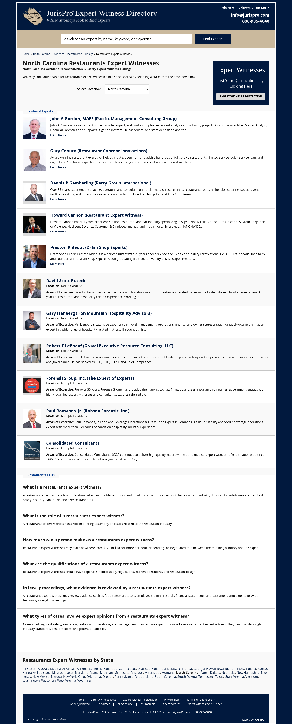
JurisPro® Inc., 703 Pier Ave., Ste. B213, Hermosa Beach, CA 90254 (124, 712)
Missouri (137, 672)
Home (26, 54)
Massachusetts (62, 672)
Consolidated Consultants (72, 443)
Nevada (56, 676)
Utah (228, 676)
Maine (94, 672)
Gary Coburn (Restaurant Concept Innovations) (98, 151)
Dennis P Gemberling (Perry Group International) (100, 183)
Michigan (106, 672)
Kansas (263, 669)
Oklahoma (93, 676)
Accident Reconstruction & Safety (73, 54)
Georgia (199, 669)
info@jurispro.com (250, 15)
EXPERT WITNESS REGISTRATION (241, 96)
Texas (219, 676)
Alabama (54, 669)
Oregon (107, 676)
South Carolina (165, 676)
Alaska (42, 669)
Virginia (238, 676)
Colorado (110, 669)
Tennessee (206, 676)
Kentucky (29, 672)
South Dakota (187, 676)
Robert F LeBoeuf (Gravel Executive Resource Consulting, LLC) (109, 346)
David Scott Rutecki (66, 281)
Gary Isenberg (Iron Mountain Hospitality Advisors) (99, 314)
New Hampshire (248, 672)
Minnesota (121, 672)
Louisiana (44, 672)
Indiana (250, 669)
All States (29, 669)
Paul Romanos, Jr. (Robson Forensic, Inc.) (87, 411)
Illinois (239, 669)
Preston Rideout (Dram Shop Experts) (88, 248)
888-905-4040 (255, 21)
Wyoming (84, 680)
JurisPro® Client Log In (253, 8)
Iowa (220, 669)
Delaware (174, 669)
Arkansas (68, 669)
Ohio (81, 676)
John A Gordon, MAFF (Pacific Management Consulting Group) (113, 119)
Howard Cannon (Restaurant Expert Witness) (96, 215)
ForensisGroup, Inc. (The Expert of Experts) (90, 378)
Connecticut (127, 669)
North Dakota (210, 672)
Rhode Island (144, 676)
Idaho (229, 669)
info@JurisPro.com (179, 712)
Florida (187, 669)
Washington (31, 680)
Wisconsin (48, 680)
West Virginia (66, 680)
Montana (168, 672)
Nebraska (228, 672)
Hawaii (211, 669)
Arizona (82, 669)
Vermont (251, 676)
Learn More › (58, 135)
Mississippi (152, 672)
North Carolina (41, 54)
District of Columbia (152, 669)
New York (70, 676)
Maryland (81, 672)
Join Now (227, 8)
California (96, 669)
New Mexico (41, 676)
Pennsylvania (124, 676)
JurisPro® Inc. (59, 719)
